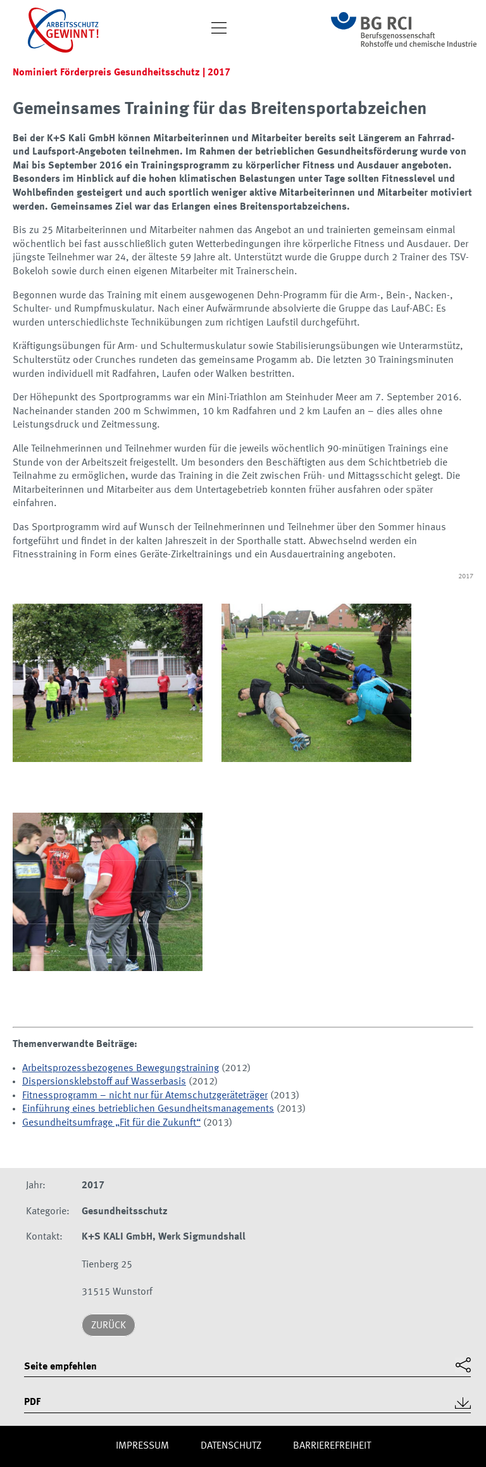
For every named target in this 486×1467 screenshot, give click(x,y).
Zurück (108, 1326)
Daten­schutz (231, 1446)
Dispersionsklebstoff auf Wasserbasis (104, 1082)
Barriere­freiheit (332, 1446)
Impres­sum (142, 1446)
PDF (32, 1402)
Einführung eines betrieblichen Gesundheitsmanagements (148, 1109)
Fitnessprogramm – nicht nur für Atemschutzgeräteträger (145, 1096)
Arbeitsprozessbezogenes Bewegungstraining (120, 1069)
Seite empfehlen (60, 1367)
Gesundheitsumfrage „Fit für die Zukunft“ (111, 1123)
